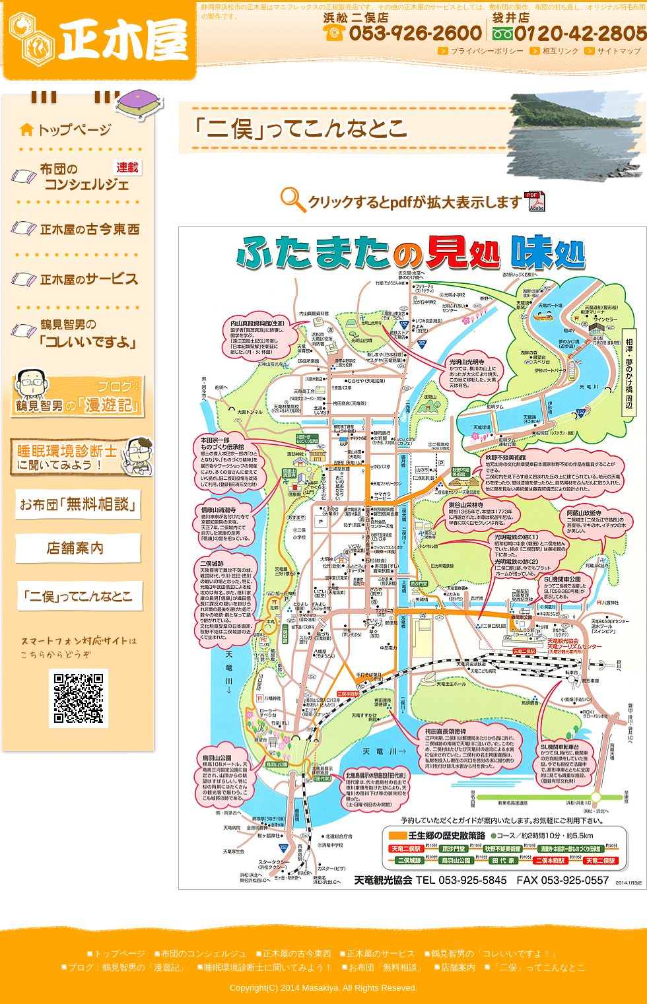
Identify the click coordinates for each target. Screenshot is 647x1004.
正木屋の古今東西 (78, 228)
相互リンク (561, 51)
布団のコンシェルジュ (78, 175)
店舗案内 (78, 547)
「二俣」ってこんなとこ (78, 592)
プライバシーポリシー (487, 51)
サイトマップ (619, 51)
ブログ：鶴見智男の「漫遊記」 (78, 393)
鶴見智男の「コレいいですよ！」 (78, 334)
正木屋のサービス (78, 281)
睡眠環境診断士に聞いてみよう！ (78, 457)
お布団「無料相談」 (78, 502)
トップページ (78, 123)
